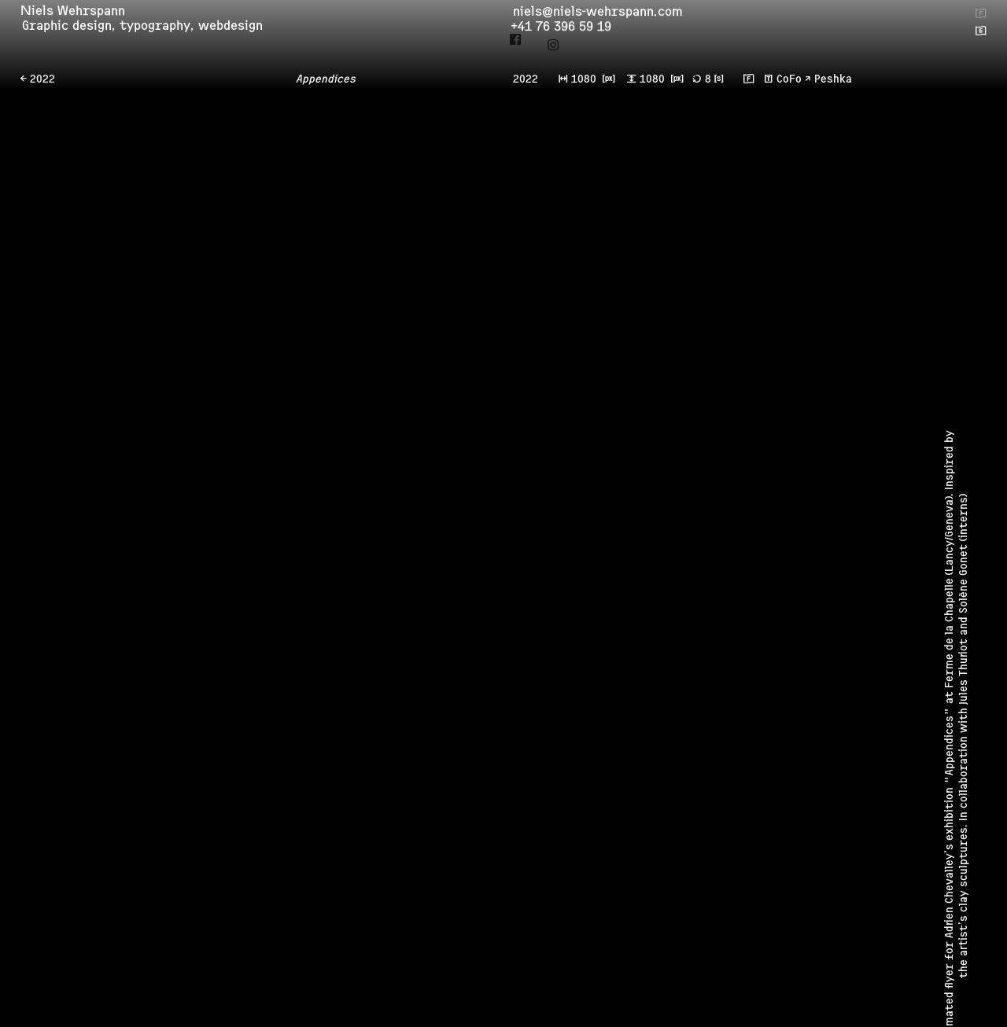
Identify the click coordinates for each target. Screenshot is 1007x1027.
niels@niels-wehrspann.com (603, 16)
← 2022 (37, 80)
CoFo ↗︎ (793, 80)
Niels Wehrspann (78, 14)
